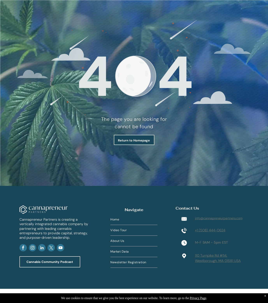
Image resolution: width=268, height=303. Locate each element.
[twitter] (51, 248)
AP (84, 238)
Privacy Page (198, 298)
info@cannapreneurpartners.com (219, 218)
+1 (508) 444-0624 (210, 230)
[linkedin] (42, 248)
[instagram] (32, 248)
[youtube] (60, 248)
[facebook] (23, 248)
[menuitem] (133, 219)
